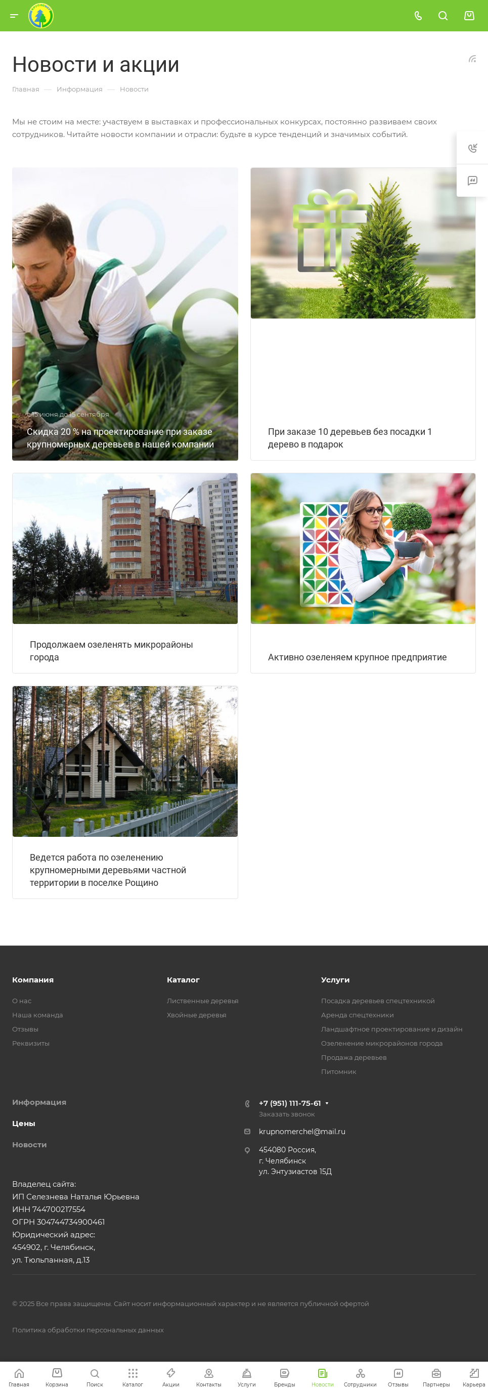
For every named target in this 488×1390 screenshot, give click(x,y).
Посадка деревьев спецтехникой (378, 1001)
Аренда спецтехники (357, 1015)
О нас (21, 1001)
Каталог (183, 979)
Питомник (339, 1071)
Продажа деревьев (354, 1057)
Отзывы (25, 1029)
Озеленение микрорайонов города (382, 1043)
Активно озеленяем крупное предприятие (357, 657)
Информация (39, 1102)
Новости (29, 1144)
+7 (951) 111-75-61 (290, 1103)
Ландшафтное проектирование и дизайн (392, 1029)
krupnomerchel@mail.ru (302, 1131)
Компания (33, 979)
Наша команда (37, 1015)
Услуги (335, 979)
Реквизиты (31, 1043)
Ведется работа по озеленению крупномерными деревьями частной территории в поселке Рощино (108, 870)
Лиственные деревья (203, 1001)
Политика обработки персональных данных (88, 1330)
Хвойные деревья (197, 1015)
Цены (23, 1123)
